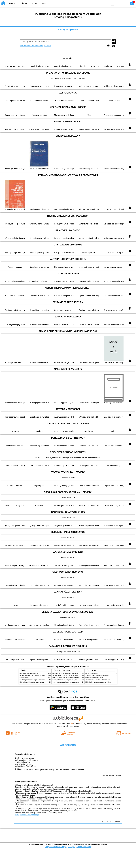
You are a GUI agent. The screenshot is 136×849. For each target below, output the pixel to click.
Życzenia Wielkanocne (25, 754)
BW (95, 3)
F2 (123, 3)
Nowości (12, 3)
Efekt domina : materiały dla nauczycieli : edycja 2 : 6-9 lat (102, 682)
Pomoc (35, 3)
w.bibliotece (66, 724)
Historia (24, 3)
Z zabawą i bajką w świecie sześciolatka (97, 675)
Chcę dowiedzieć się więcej (56, 847)
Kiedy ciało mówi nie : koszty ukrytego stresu (65, 677)
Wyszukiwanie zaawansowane (31, 46)
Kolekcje (47, 46)
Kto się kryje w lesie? (91, 673)
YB (100, 3)
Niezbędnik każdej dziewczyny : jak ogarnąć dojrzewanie (69, 680)
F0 (112, 3)
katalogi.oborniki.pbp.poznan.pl (27, 815)
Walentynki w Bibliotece (26, 781)
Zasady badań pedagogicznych (29, 673)
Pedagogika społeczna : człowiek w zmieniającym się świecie (38, 675)
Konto (44, 3)
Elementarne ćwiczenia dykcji (94, 677)
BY (106, 3)
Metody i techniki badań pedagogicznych (32, 682)
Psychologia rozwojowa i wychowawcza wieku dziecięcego (37, 680)
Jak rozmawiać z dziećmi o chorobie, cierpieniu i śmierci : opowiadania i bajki (75, 675)
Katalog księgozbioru (68, 30)
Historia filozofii (24, 677)
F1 (117, 3)
